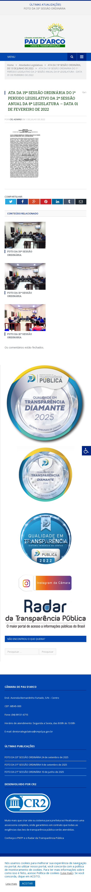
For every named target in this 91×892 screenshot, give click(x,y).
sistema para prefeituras (50, 840)
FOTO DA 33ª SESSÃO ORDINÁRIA (44, 8)
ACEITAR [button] (27, 883)
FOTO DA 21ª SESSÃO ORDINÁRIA (19, 355)
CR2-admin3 (15, 139)
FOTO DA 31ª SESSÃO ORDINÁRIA (19, 314)
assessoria (11, 845)
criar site (27, 840)
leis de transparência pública (38, 849)
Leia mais (66, 873)
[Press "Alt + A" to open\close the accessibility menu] (86, 450)
